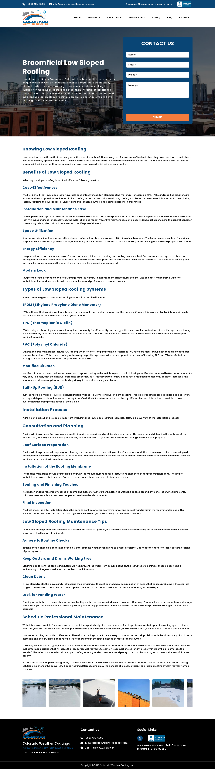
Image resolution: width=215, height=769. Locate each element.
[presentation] (147, 112)
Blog (169, 17)
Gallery (156, 17)
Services (93, 17)
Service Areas (136, 17)
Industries (114, 17)
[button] (94, 17)
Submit (158, 117)
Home (77, 17)
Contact (184, 17)
